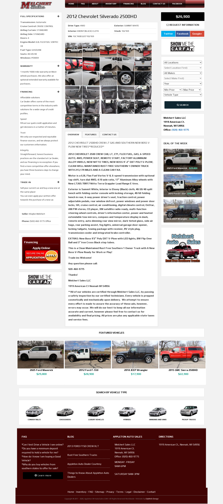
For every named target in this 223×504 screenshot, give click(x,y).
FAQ (83, 4)
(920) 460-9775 (180, 129)
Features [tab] (90, 134)
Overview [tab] (73, 134)
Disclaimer (139, 492)
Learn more (43, 475)
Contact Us (159, 4)
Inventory (110, 4)
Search (183, 105)
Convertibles (34, 420)
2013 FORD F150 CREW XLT (83, 446)
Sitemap (99, 492)
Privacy (110, 492)
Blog (143, 4)
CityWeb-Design (152, 499)
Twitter (168, 33)
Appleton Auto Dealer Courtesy (84, 464)
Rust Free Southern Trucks (82, 455)
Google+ (197, 33)
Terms (119, 492)
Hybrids (127, 420)
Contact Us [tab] (109, 134)
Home (71, 4)
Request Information (182, 24)
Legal (128, 492)
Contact (151, 492)
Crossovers (65, 420)
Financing (128, 4)
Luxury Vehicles (96, 420)
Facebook (177, 4)
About (95, 4)
